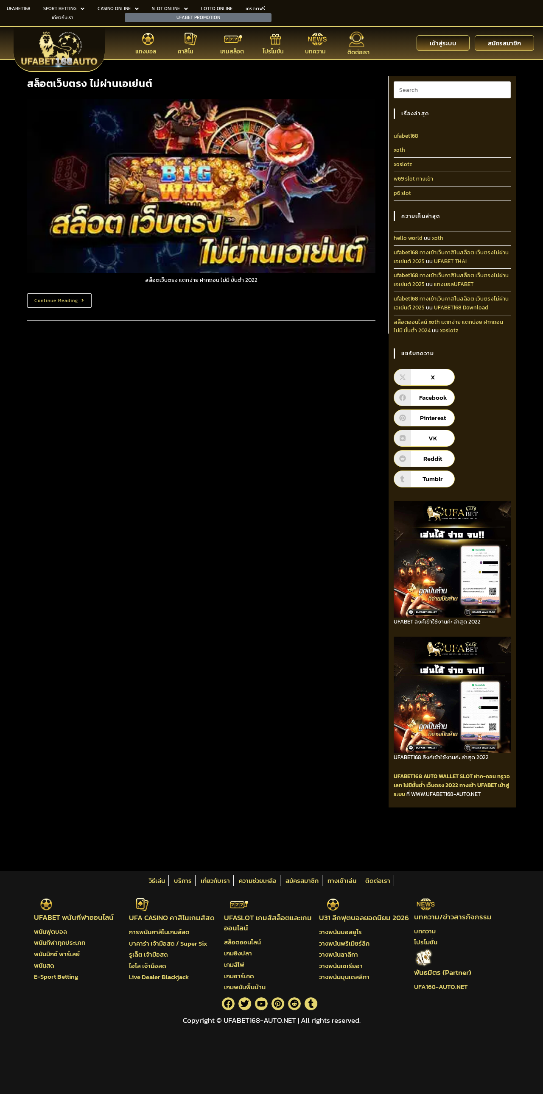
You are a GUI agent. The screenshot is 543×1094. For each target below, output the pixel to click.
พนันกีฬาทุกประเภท (59, 942)
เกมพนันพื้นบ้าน (245, 987)
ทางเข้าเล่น (341, 880)
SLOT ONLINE (170, 8)
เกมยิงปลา (238, 953)
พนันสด (44, 965)
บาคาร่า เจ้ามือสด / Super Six (168, 943)
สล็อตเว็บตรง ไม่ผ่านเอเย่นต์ (89, 83)
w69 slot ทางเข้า (413, 179)
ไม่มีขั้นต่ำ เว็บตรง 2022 (430, 785)
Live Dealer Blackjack (159, 977)
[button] (63, 8)
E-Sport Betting (56, 976)
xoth (399, 150)
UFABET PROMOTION (198, 17)
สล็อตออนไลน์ (242, 942)
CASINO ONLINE (118, 8)
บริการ (183, 880)
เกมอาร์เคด (239, 976)
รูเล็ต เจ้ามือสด (148, 954)
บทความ (315, 51)
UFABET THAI (450, 261)
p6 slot (402, 193)
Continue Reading (63, 298)
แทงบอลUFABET (453, 284)
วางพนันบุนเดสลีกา (344, 977)
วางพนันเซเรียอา (341, 966)
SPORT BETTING (63, 8)
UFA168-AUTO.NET (440, 986)
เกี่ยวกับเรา (62, 17)
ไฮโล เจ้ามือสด (147, 966)
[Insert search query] (452, 89)
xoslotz (403, 164)
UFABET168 (18, 8)
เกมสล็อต (232, 51)
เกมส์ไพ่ (234, 964)
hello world (408, 238)
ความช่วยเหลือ (258, 880)
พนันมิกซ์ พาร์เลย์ (57, 954)
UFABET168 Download (461, 307)
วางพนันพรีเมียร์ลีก (344, 943)
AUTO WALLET (441, 776)
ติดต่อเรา (358, 52)
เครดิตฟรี (255, 8)
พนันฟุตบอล (50, 931)
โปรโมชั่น (273, 51)
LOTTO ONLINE (216, 8)
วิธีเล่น (157, 880)
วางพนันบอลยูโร (340, 932)
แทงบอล (145, 51)
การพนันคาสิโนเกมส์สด (159, 932)
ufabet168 (406, 136)
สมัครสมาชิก (302, 880)
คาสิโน (185, 51)
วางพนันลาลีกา (338, 954)
